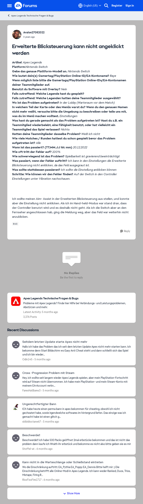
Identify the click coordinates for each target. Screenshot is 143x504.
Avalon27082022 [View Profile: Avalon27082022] (34, 32)
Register (117, 5)
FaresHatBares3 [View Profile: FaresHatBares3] (31, 390)
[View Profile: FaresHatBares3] (16, 375)
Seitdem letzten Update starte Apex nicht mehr (54, 342)
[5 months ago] (41, 359)
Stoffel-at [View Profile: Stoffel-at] (28, 448)
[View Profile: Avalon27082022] (16, 34)
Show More (71, 493)
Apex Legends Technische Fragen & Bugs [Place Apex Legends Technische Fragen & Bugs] (30, 15)
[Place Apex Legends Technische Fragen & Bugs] (77, 298)
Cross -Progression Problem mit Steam (48, 373)
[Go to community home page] (26, 5)
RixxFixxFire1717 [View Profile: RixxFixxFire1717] (32, 479)
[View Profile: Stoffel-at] (16, 438)
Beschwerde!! (31, 435)
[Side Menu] (9, 5)
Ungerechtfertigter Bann (39, 404)
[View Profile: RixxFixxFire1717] (16, 465)
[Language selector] (90, 5)
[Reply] (125, 231)
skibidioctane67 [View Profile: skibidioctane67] (31, 421)
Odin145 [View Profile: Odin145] (27, 359)
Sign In (129, 5)
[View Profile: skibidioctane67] (16, 407)
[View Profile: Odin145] (16, 344)
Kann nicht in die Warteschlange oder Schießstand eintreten (62, 462)
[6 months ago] (44, 449)
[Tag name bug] (15, 224)
